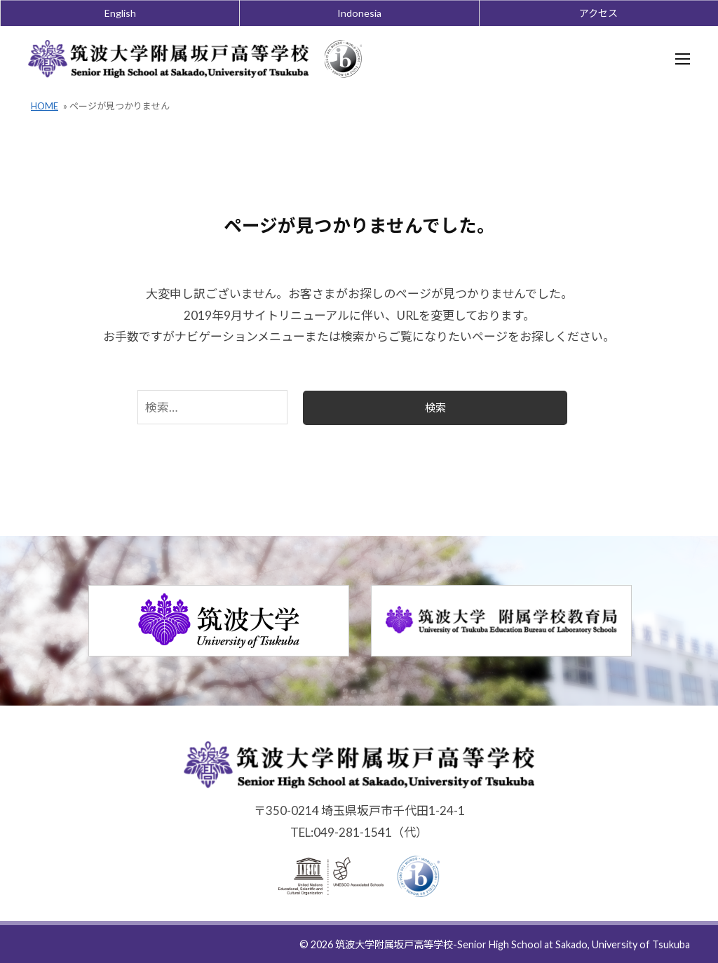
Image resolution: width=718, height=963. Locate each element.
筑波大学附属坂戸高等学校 (394, 945)
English (120, 13)
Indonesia (359, 13)
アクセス (598, 13)
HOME (44, 106)
